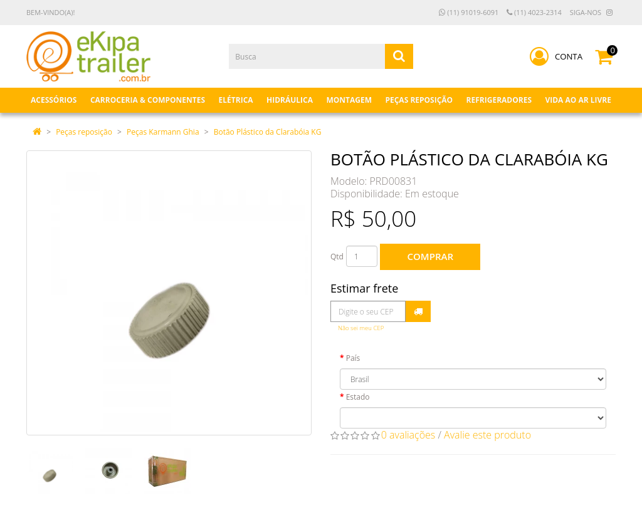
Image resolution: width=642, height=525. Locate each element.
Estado (358, 397)
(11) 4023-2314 (534, 12)
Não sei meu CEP (361, 328)
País (353, 358)
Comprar (430, 256)
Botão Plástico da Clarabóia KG (268, 132)
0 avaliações (408, 435)
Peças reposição (84, 132)
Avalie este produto (487, 435)
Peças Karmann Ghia (163, 132)
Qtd (337, 256)
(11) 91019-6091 (468, 12)
